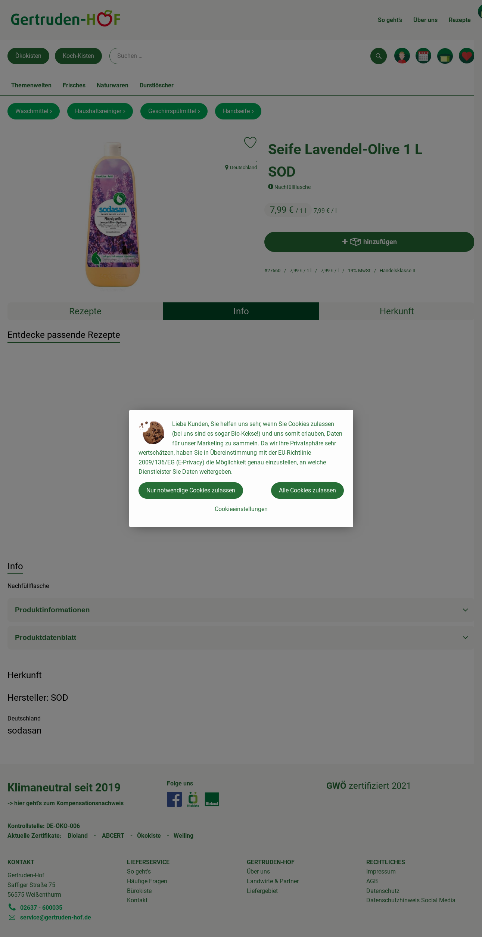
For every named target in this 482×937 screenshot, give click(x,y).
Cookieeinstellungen (241, 509)
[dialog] (241, 468)
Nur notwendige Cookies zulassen (190, 490)
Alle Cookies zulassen (307, 490)
